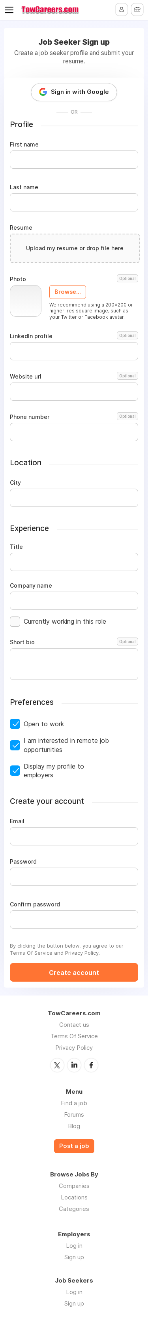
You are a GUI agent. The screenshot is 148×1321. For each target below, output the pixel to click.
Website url (74, 376)
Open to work (44, 724)
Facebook (91, 1065)
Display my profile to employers (54, 770)
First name (24, 144)
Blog (74, 1126)
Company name (31, 585)
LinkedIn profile (74, 336)
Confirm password (35, 904)
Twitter (57, 1065)
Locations (74, 1197)
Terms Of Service (31, 953)
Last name (24, 187)
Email (17, 821)
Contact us (74, 1024)
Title (16, 547)
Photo (74, 279)
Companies (74, 1186)
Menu (11, 10)
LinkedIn (74, 1065)
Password (23, 861)
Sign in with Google (80, 91)
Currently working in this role (65, 621)
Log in (74, 1245)
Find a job (74, 1103)
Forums (74, 1114)
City (15, 482)
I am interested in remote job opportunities (66, 745)
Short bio (74, 642)
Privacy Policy (82, 953)
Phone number (74, 417)
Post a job (74, 1146)
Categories (74, 1209)
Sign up (74, 1257)
